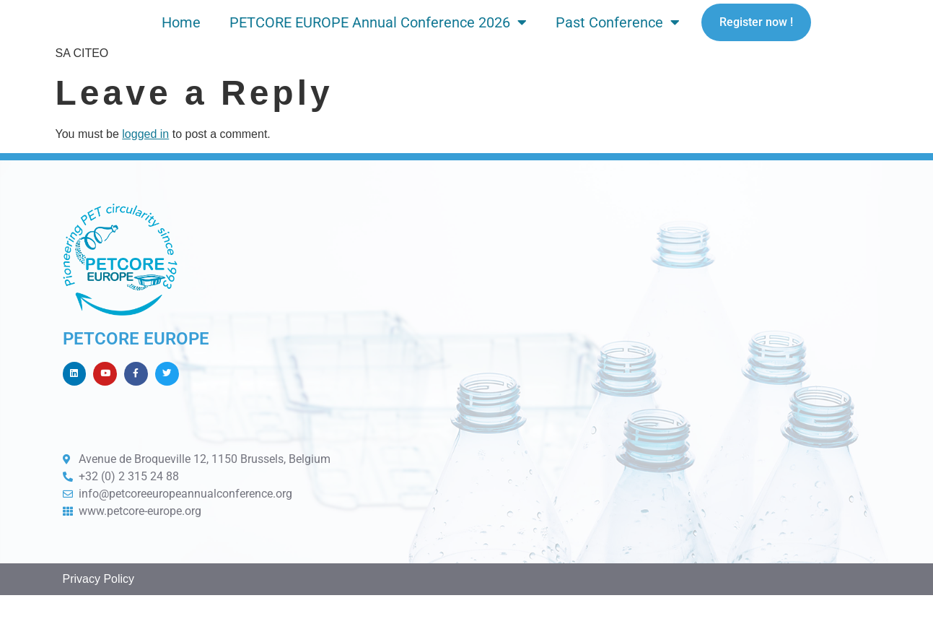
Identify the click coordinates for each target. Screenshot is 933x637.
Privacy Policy (99, 621)
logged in (145, 170)
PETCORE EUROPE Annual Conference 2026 (378, 40)
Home (181, 40)
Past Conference (618, 40)
